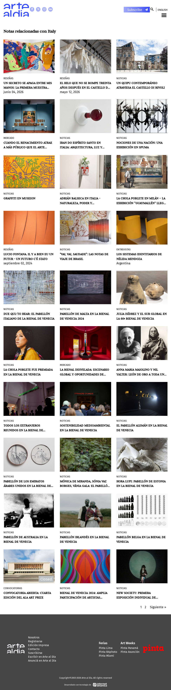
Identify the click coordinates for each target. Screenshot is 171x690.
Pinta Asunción (130, 651)
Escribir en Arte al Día (42, 656)
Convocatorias (13, 588)
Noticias (121, 78)
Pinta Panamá (129, 648)
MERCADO (9, 138)
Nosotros (33, 637)
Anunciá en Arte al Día (42, 660)
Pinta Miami (106, 655)
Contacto (34, 649)
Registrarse (35, 641)
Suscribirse (35, 653)
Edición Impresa (38, 645)
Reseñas (8, 78)
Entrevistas (123, 249)
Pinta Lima (106, 648)
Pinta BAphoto (108, 651)
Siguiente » (158, 607)
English (162, 9)
